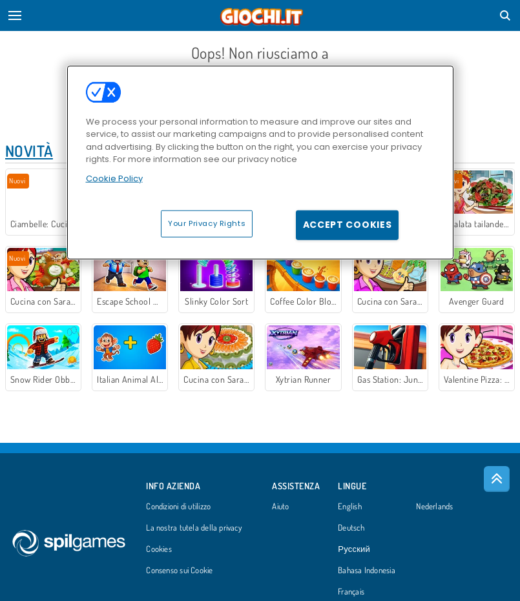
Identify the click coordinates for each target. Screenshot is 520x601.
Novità (29, 151)
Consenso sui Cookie (179, 570)
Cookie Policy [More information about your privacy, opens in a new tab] (114, 178)
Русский (354, 549)
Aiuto (280, 506)
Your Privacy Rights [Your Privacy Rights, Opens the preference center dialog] (206, 223)
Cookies (159, 549)
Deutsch (351, 528)
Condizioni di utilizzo (178, 506)
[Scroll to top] (497, 479)
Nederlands (434, 506)
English (350, 506)
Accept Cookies (347, 224)
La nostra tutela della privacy (194, 528)
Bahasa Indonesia (366, 570)
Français (351, 591)
